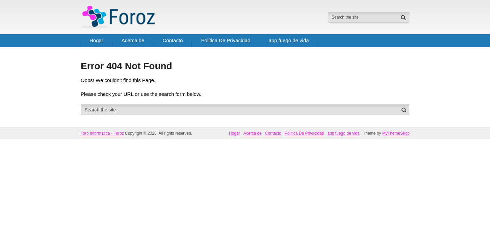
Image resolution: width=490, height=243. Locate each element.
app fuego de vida (288, 40)
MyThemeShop (396, 133)
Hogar (96, 40)
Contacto (172, 40)
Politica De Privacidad (225, 40)
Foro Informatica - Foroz (102, 133)
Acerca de (133, 40)
